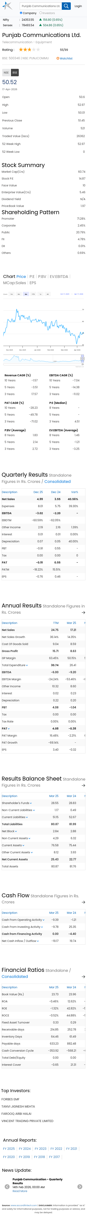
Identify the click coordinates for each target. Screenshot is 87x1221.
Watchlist (66, 58)
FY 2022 (56, 1148)
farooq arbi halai (16, 1113)
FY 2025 (9, 1148)
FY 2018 (39, 1157)
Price (21, 276)
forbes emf (11, 1099)
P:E (32, 276)
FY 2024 (25, 1148)
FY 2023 (41, 1148)
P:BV (42, 276)
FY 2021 (71, 1148)
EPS (33, 283)
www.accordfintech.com (24, 1205)
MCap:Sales (14, 283)
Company (30, 13)
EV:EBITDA (59, 276)
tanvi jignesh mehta (18, 1106)
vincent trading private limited (28, 1121)
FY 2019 (24, 1157)
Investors (49, 13)
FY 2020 (9, 1157)
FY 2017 (54, 1157)
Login (78, 6)
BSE (15, 73)
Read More (20, 1191)
